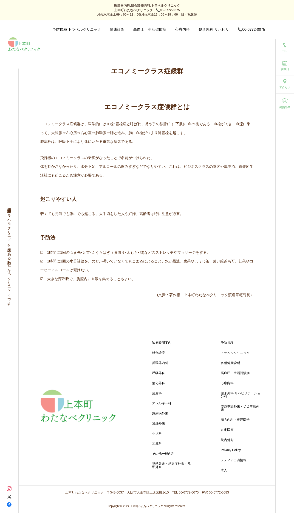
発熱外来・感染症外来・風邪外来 (171, 465)
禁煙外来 (158, 423)
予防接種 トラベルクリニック (76, 29)
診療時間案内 (161, 342)
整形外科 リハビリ (213, 29)
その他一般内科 (163, 453)
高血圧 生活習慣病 (149, 29)
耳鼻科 (157, 443)
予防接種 (227, 342)
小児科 (157, 433)
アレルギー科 (161, 403)
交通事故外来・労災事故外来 (240, 408)
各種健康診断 (230, 362)
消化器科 (158, 383)
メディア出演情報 (233, 460)
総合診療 (158, 352)
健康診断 (117, 29)
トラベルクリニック (235, 352)
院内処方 (227, 439)
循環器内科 (160, 362)
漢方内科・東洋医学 (235, 419)
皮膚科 (157, 393)
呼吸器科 (158, 373)
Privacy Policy (231, 450)
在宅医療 (227, 429)
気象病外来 (160, 413)
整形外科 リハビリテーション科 (240, 395)
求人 (224, 470)
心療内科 (182, 29)
